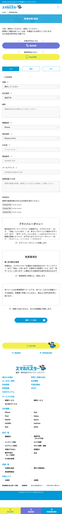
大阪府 (7, 480)
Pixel (7, 416)
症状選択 (5, 93)
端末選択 (5, 134)
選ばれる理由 (7, 377)
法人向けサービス (11, 404)
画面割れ (8, 436)
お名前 (4, 145)
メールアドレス (8, 167)
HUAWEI (8, 423)
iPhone (7, 412)
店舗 (4, 82)
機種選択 (5, 122)
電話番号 (5, 156)
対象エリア (6, 476)
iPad (35, 412)
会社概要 (34, 380)
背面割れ (37, 449)
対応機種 (5, 408)
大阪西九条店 (9, 468)
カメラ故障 (37, 442)
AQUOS (7, 419)
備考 (4, 104)
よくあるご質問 (8, 380)
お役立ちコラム (8, 391)
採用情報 (5, 384)
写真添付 (5, 197)
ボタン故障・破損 (40, 446)
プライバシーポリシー (53, 485)
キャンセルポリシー (37, 485)
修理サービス (9, 400)
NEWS (33, 388)
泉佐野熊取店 (9, 472)
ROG (6, 427)
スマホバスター (29, 492)
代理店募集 (35, 384)
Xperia (36, 419)
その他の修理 (9, 458)
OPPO (36, 427)
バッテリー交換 (10, 442)
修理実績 (5, 388)
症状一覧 (5, 432)
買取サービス (38, 400)
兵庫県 (36, 480)
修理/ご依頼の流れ (38, 377)
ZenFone (37, 423)
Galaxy (36, 416)
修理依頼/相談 (52, 512)
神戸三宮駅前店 (39, 468)
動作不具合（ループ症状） (10, 454)
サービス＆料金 (8, 396)
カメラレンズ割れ (11, 446)
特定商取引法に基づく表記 (10, 485)
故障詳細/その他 (8, 178)
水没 (35, 453)
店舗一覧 (5, 464)
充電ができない (10, 449)
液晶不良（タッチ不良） (39, 437)
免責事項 (24, 485)
